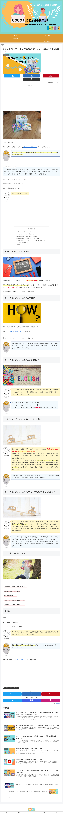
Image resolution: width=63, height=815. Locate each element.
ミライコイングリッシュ (30, 143)
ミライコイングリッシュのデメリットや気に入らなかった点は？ (32, 237)
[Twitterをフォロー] (12, 697)
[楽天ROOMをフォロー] (50, 697)
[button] (53, 75)
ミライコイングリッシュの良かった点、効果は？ (28, 235)
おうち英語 (6, 685)
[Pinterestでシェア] (38, 75)
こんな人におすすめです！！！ (23, 239)
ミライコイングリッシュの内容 (23, 228)
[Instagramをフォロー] (31, 697)
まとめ (17, 241)
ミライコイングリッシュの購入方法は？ (26, 230)
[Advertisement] (31, 95)
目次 (29, 225)
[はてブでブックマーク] (24, 75)
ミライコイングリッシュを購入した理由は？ (27, 232)
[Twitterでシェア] (10, 75)
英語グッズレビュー (14, 685)
